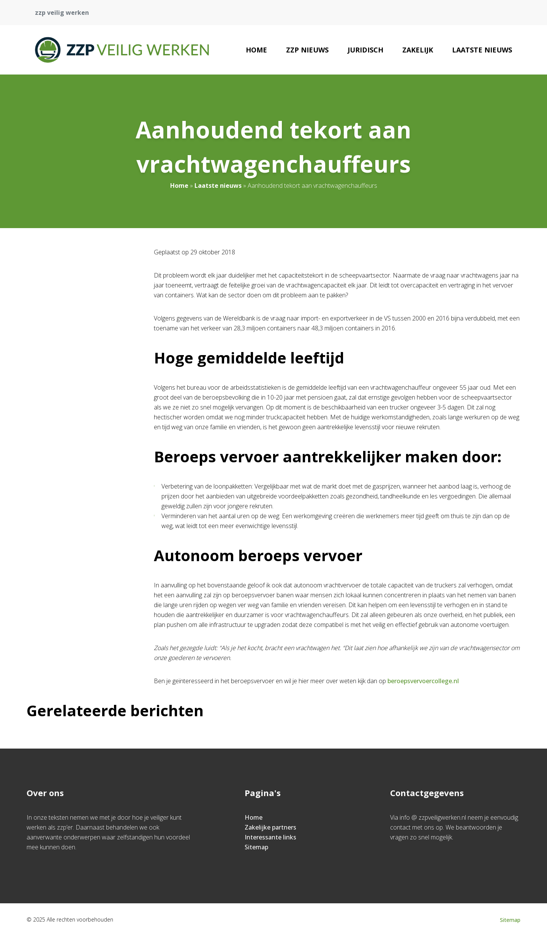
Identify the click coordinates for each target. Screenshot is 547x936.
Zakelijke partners (270, 827)
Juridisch (365, 49)
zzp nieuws (307, 49)
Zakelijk (417, 49)
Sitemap (256, 847)
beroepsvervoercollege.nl (423, 681)
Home (256, 49)
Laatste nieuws (482, 49)
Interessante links (270, 837)
